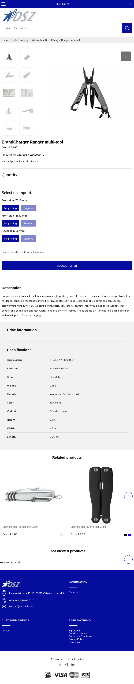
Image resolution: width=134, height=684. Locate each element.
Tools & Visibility (20, 40)
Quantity (9, 174)
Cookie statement (78, 633)
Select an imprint (16, 192)
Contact (6, 630)
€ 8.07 (77, 534)
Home (5, 40)
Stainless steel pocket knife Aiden (20, 526)
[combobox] (62, 28)
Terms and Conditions (80, 636)
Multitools (37, 40)
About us (73, 592)
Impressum (74, 630)
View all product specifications (20, 161)
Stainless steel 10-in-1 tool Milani (88, 526)
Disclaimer (74, 642)
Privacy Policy (76, 639)
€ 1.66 (10, 534)
